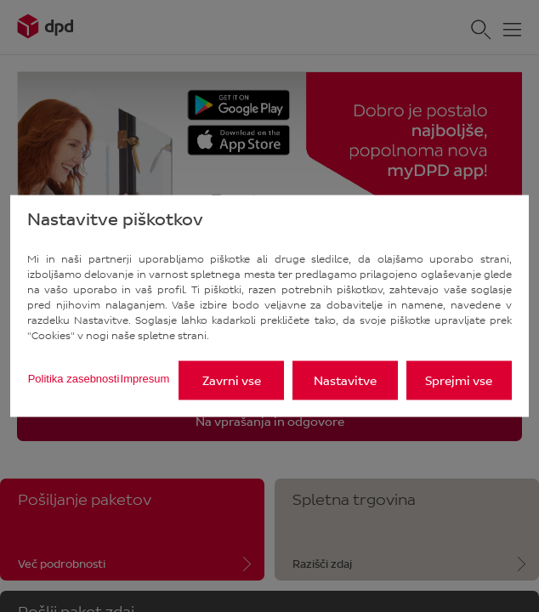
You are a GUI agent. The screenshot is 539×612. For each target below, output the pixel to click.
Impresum (145, 377)
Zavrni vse (231, 380)
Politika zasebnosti (74, 377)
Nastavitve (345, 380)
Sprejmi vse (458, 380)
